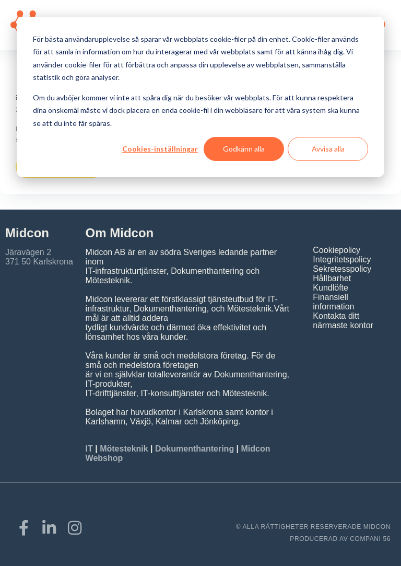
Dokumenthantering (194, 448)
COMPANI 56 (370, 538)
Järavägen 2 (28, 252)
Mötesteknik (124, 448)
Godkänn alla (244, 148)
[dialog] (200, 97)
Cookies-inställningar (160, 148)
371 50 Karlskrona (39, 261)
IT (91, 448)
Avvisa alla (328, 148)
